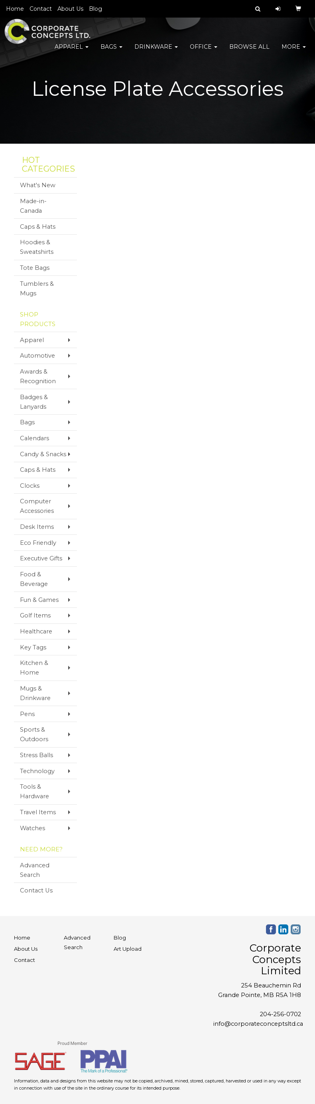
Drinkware (156, 51)
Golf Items (35, 615)
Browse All (249, 51)
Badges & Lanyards (34, 402)
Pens (27, 714)
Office (203, 51)
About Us (70, 8)
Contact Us (36, 890)
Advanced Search (34, 870)
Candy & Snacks (43, 454)
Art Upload (128, 949)
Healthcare (36, 631)
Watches (32, 828)
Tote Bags (34, 267)
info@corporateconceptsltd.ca (258, 1023)
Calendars (34, 438)
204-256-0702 (280, 1014)
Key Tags (33, 647)
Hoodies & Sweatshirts (36, 247)
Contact (41, 8)
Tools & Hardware (34, 791)
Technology (37, 771)
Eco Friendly (38, 542)
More (294, 51)
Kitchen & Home (34, 667)
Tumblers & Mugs (37, 288)
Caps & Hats (37, 226)
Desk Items (37, 526)
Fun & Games (39, 599)
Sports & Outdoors (34, 734)
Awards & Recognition (38, 376)
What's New (37, 185)
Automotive (37, 355)
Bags (111, 51)
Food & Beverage (34, 579)
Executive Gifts (41, 558)
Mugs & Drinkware (35, 693)
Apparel (72, 51)
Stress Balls (36, 755)
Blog (95, 8)
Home (15, 8)
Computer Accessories (37, 506)
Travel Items (38, 812)
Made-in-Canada (33, 206)
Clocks (29, 485)
